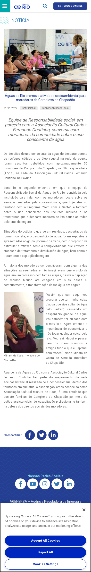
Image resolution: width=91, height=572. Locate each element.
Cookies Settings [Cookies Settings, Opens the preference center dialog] (45, 564)
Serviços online (70, 6)
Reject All (45, 552)
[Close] (84, 509)
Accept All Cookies (45, 540)
